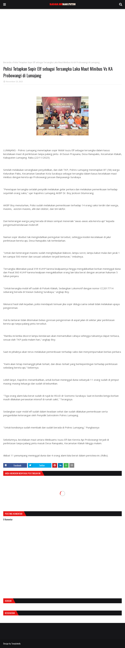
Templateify (16, 643)
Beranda (7, 62)
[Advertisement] (62, 33)
